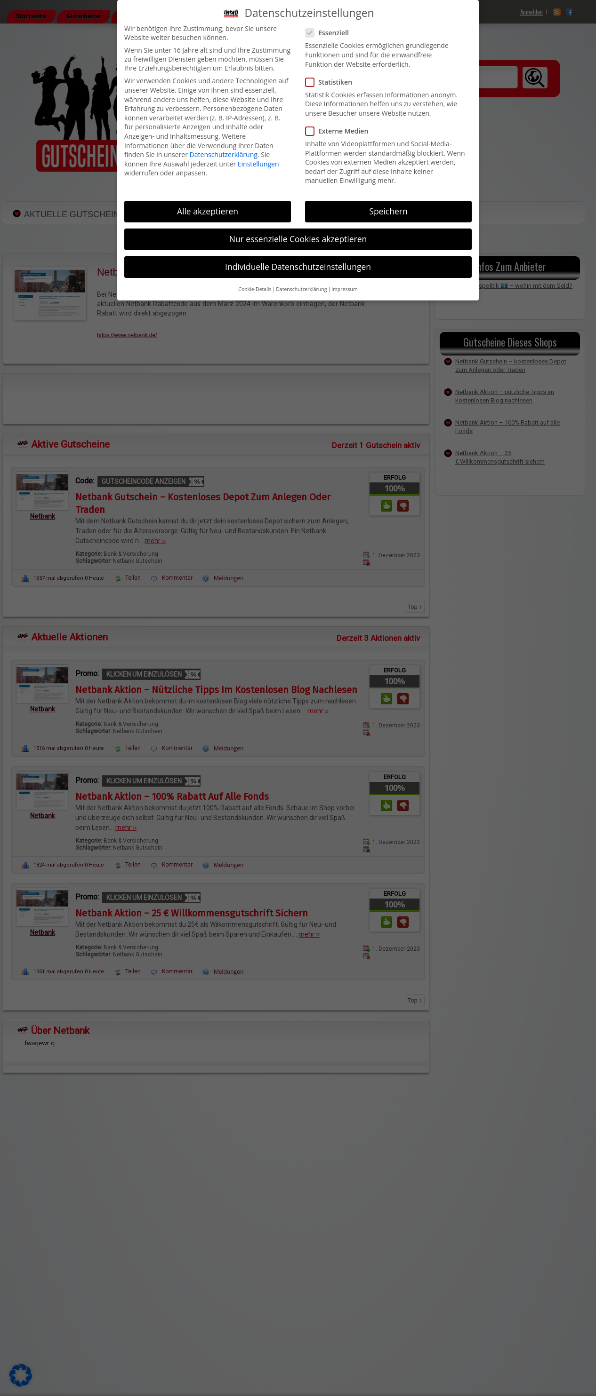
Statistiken (332, 82)
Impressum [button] (344, 289)
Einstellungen (258, 163)
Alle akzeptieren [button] (207, 211)
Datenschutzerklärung (224, 154)
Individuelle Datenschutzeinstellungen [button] (298, 266)
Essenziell (331, 32)
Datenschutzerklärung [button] (301, 289)
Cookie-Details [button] (254, 289)
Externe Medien (340, 130)
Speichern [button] (388, 211)
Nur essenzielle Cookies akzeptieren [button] (298, 238)
